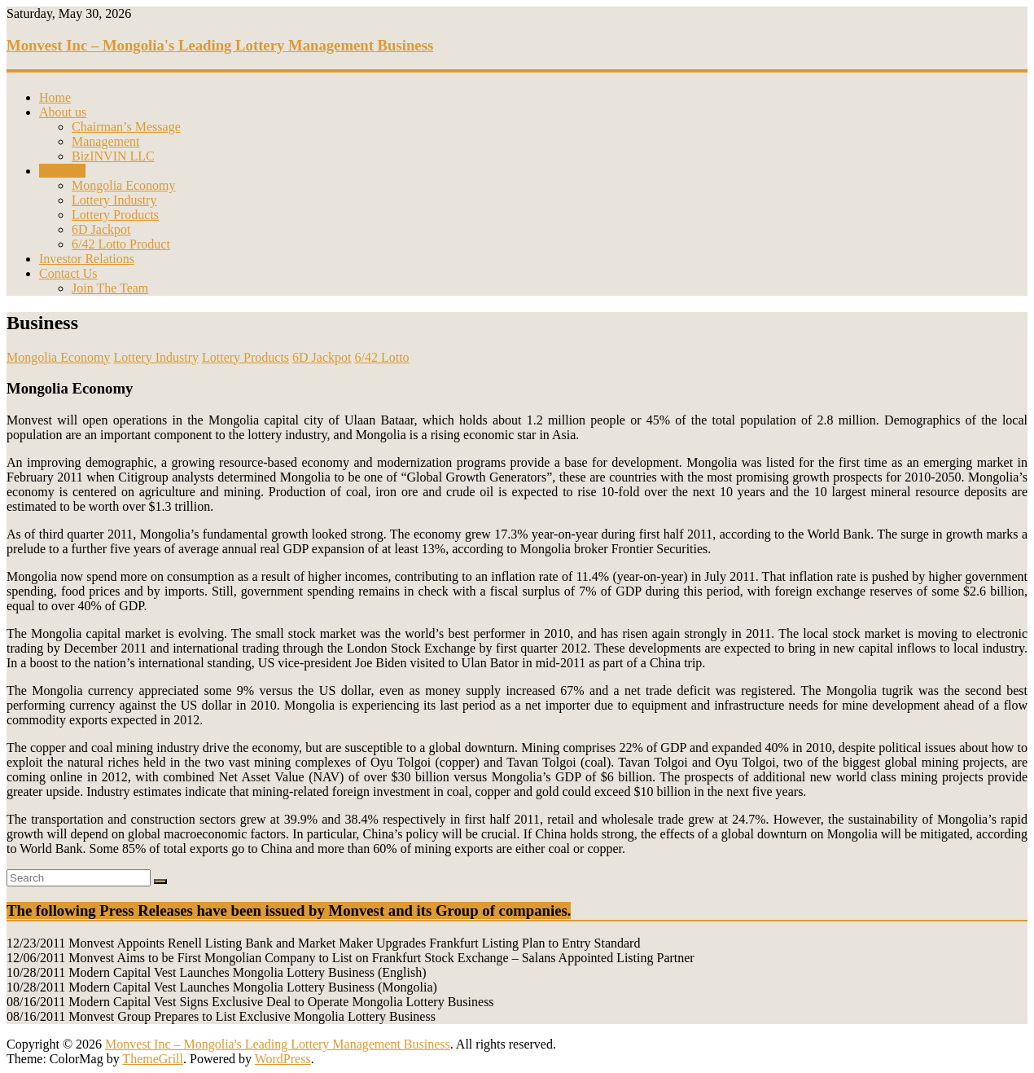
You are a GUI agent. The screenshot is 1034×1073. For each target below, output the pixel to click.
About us (62, 112)
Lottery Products (115, 215)
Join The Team (110, 288)
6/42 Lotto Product (121, 244)
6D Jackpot (101, 229)
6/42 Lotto (382, 357)
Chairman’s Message (126, 127)
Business (62, 171)
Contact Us (68, 273)
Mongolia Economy (124, 185)
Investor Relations (86, 259)
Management (106, 141)
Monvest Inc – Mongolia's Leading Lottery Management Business (220, 45)
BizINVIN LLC (113, 156)
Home (55, 97)
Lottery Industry (114, 200)
